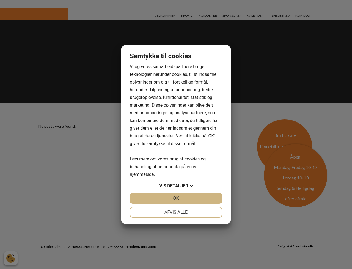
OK (176, 198)
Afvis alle (176, 212)
